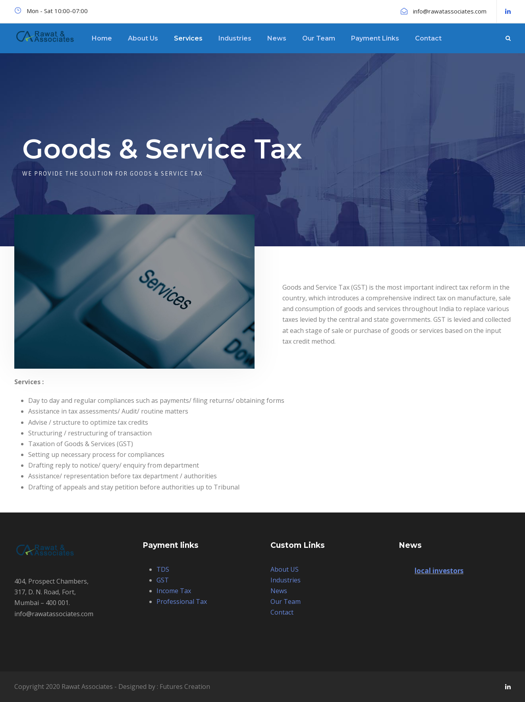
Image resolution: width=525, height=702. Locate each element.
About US (284, 569)
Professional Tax (181, 601)
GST (162, 580)
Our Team (318, 38)
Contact (428, 38)
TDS (162, 569)
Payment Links (375, 38)
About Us (143, 38)
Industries (234, 38)
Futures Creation (185, 686)
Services (188, 38)
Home (102, 38)
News (276, 38)
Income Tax (173, 590)
